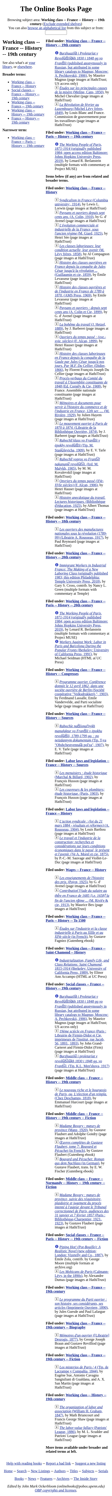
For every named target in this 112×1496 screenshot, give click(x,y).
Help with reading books (24, 1463)
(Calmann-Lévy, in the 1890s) (82, 1274)
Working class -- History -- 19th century (27, 112)
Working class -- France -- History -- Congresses (75, 672)
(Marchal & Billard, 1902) (81, 775)
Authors (60, 1471)
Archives (62, 1479)
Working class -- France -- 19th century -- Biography (75, 1325)
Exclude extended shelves (62, 24)
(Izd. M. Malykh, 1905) (77, 463)
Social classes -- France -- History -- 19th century (25, 94)
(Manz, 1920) (77, 1128)
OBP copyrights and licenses (55, 1490)
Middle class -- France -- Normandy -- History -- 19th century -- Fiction (75, 1183)
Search (22, 1471)
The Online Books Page (56, 9)
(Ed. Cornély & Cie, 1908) (81, 382)
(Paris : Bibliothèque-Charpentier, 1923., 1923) (82, 1209)
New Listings (40, 1471)
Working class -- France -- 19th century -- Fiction (75, 1357)
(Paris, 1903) (80, 791)
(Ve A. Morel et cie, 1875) (82, 846)
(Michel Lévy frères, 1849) (79, 109)
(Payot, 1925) (79, 880)
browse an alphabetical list (47, 28)
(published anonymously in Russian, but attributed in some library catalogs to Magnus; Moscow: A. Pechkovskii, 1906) (81, 64)
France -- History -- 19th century (25, 120)
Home (8, 1471)
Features (46, 1479)
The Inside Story (86, 1479)
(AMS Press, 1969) (80, 291)
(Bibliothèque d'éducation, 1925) (80, 501)
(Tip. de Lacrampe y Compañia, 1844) (81, 1369)
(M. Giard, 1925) (78, 229)
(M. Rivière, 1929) (82, 409)
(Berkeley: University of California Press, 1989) (82, 966)
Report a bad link (58, 1463)
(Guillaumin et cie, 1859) (80, 269)
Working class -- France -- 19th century (27, 104)
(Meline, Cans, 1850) (81, 90)
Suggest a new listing (90, 1463)
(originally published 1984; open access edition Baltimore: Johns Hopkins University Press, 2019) (81, 153)
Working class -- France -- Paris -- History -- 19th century (27, 142)
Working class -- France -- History (23, 84)
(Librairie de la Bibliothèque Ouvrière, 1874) (81, 427)
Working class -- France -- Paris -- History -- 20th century (75, 603)
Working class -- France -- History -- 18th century (75, 519)
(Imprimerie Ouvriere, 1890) (81, 1303)
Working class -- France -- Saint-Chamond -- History (75, 950)
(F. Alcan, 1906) (79, 483)
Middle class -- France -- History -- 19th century (74, 1080)
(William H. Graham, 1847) (79, 1411)
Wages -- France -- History (86, 870)
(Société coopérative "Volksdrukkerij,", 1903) (81, 688)
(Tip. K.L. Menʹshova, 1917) (82, 1061)
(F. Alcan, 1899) (80, 339)
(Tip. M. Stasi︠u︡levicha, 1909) (77, 445)
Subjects (88, 1471)
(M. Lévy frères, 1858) (79, 250)
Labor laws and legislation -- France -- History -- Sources (77, 763)
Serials (103, 1471)
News (32, 1479)
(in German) (79, 1161)
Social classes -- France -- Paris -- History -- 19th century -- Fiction (77, 1237)
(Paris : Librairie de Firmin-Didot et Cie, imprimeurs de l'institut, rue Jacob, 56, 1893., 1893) (80, 1037)
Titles (74, 1471)
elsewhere (25, 67)
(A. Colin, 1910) (80, 215)
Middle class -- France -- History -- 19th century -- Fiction (74, 1116)
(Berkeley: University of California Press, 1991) (82, 648)
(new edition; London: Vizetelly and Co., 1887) (79, 1251)
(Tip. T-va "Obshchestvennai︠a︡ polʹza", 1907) (80, 735)
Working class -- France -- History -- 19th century (75, 43)
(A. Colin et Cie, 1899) (81, 310)
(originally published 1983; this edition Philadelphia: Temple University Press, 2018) (81, 573)
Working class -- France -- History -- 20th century (75, 555)
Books (19, 1479)
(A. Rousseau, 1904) (82, 825)
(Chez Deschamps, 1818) (81, 1094)
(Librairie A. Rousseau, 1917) (81, 533)
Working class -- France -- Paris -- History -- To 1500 (75, 918)
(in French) (81, 933)
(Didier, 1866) (80, 362)
